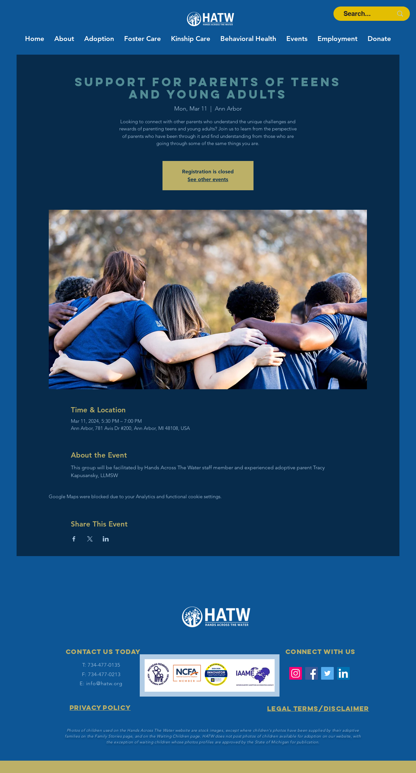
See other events (208, 179)
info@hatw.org (104, 683)
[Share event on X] (90, 538)
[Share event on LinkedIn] (106, 538)
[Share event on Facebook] (74, 538)
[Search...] (357, 14)
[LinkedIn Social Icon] (343, 673)
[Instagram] (295, 673)
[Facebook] (311, 673)
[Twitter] (327, 673)
